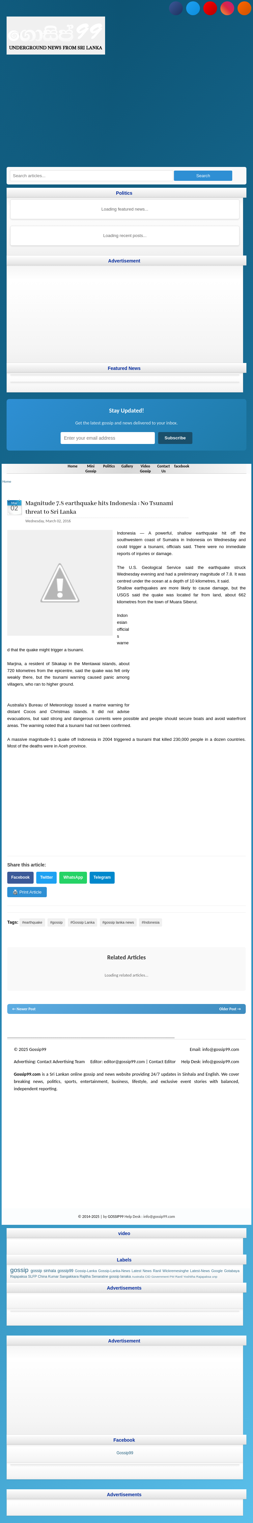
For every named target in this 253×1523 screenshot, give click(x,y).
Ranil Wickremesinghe (171, 1271)
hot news (44, 1026)
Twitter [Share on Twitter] (46, 877)
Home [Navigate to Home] (72, 465)
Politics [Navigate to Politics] (109, 465)
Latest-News (200, 1271)
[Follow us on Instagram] (227, 8)
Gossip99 (125, 1452)
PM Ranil (176, 1276)
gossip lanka (76, 1026)
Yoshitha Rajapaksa (197, 1276)
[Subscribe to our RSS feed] (244, 8)
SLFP (32, 1276)
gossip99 (65, 1270)
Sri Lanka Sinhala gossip (176, 1026)
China (42, 1276)
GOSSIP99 (116, 1216)
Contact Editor (162, 1061)
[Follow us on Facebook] (176, 8)
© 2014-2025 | (90, 1216)
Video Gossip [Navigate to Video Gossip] (145, 468)
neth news (94, 1026)
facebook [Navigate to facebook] (181, 465)
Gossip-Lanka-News (114, 1271)
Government (160, 1276)
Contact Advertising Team (61, 1061)
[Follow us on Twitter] (193, 8)
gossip (12, 1026)
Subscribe (175, 437)
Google (217, 1271)
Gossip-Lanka (86, 1271)
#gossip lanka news (118, 922)
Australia (138, 1276)
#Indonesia (150, 922)
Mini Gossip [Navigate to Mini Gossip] (90, 468)
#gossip (56, 922)
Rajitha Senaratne (94, 1276)
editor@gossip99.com (124, 1061)
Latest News (141, 1271)
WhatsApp (73, 877)
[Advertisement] (126, 114)
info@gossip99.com (220, 1049)
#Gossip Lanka (82, 922)
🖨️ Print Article (27, 891)
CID (148, 1276)
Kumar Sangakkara (63, 1276)
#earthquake (32, 922)
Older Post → (230, 1009)
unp (214, 1276)
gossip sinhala (43, 1270)
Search (203, 175)
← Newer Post (24, 1009)
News (32, 1026)
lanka (22, 1026)
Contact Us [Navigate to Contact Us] (163, 468)
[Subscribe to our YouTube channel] (210, 8)
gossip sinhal (145, 1026)
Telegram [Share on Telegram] (102, 877)
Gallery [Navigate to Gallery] (127, 465)
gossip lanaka (120, 1276)
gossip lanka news (117, 1026)
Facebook (20, 877)
